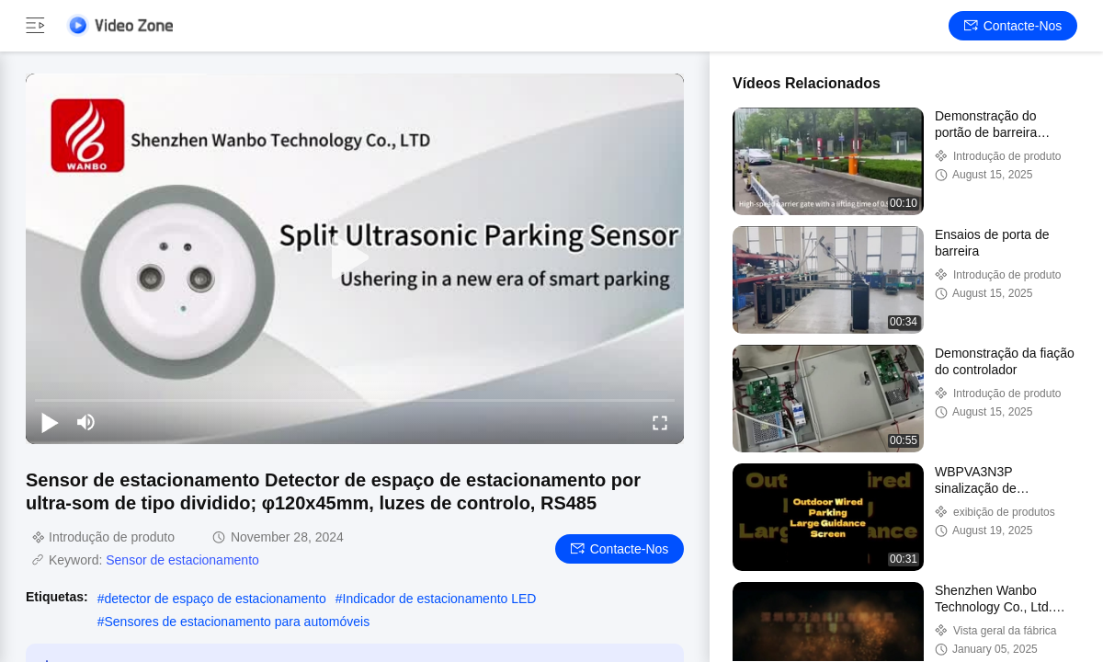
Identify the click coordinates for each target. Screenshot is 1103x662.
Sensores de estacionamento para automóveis (237, 621)
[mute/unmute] (86, 422)
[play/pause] (49, 422)
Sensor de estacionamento (182, 560)
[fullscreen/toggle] (660, 422)
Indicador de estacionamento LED (440, 598)
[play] (355, 258)
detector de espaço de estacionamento (214, 598)
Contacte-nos (1013, 25)
